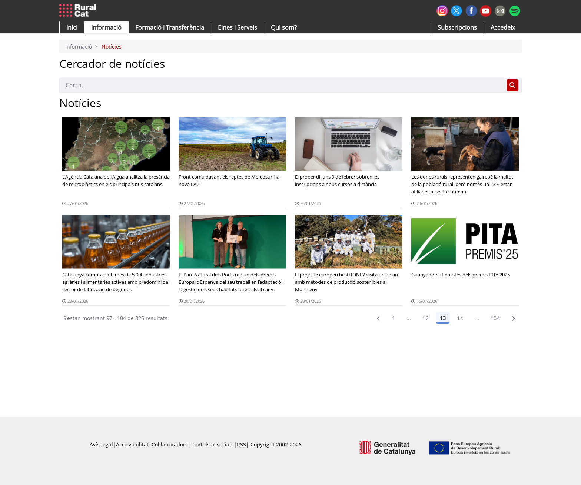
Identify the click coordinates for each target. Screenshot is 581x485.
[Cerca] (281, 85)
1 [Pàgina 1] (393, 318)
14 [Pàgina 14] (460, 318)
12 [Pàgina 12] (425, 318)
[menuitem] (170, 27)
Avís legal (101, 444)
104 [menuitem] (495, 318)
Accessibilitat (132, 444)
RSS (241, 444)
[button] (72, 27)
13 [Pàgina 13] (443, 318)
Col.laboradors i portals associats (193, 444)
